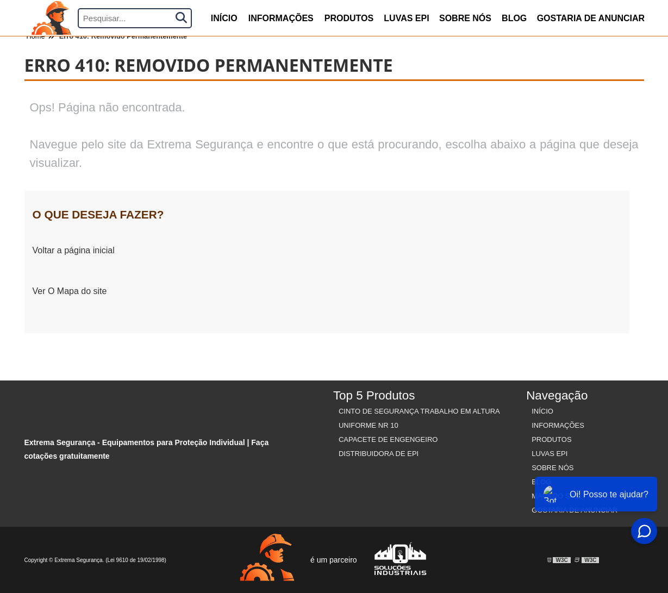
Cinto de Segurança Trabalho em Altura (419, 411)
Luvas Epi (406, 18)
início (224, 18)
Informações (281, 18)
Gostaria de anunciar (591, 18)
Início (542, 411)
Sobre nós (465, 18)
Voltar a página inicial (74, 250)
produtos (348, 18)
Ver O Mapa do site (70, 291)
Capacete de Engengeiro (388, 439)
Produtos (551, 439)
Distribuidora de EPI (379, 454)
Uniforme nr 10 (368, 425)
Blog (514, 18)
